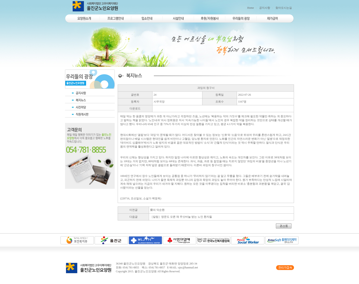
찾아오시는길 (283, 7)
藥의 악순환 (157, 210)
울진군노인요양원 (146, 271)
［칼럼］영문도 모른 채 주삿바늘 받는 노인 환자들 (181, 216)
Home (250, 7)
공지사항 (264, 7)
